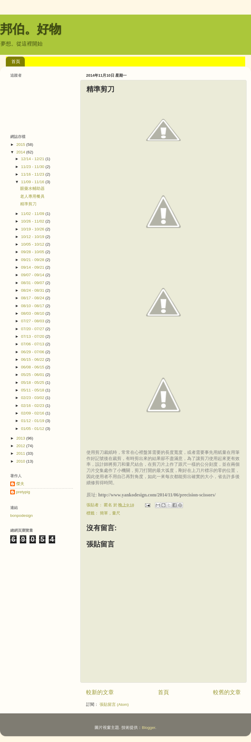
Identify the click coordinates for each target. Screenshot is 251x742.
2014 (21, 152)
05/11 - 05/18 (33, 390)
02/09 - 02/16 (33, 413)
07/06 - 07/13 (33, 344)
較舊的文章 (227, 692)
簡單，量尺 (110, 513)
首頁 (15, 61)
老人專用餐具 (32, 196)
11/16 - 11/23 (33, 174)
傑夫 (20, 484)
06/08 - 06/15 (33, 367)
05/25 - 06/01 (33, 374)
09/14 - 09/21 (33, 267)
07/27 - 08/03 (33, 321)
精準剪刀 (28, 204)
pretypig (23, 492)
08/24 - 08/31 (33, 290)
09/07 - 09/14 (33, 275)
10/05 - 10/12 (33, 244)
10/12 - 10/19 (33, 237)
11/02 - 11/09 (33, 213)
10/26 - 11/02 (33, 221)
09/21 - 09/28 (33, 260)
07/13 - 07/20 (33, 336)
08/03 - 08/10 (33, 313)
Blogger (148, 727)
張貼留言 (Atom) (114, 704)
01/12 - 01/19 (33, 421)
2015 (21, 144)
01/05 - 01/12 (33, 428)
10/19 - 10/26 (33, 229)
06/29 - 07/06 (33, 352)
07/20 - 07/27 (33, 329)
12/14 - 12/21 (33, 159)
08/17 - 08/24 (33, 298)
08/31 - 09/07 (33, 283)
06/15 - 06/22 (33, 359)
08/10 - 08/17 (33, 306)
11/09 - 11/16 (33, 182)
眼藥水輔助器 (32, 188)
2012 (21, 446)
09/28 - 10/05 (33, 252)
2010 (21, 461)
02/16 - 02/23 (33, 405)
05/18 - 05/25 (33, 382)
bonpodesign (21, 515)
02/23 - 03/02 (33, 398)
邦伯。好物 (30, 29)
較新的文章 (100, 692)
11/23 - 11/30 (33, 166)
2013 (21, 438)
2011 (21, 453)
